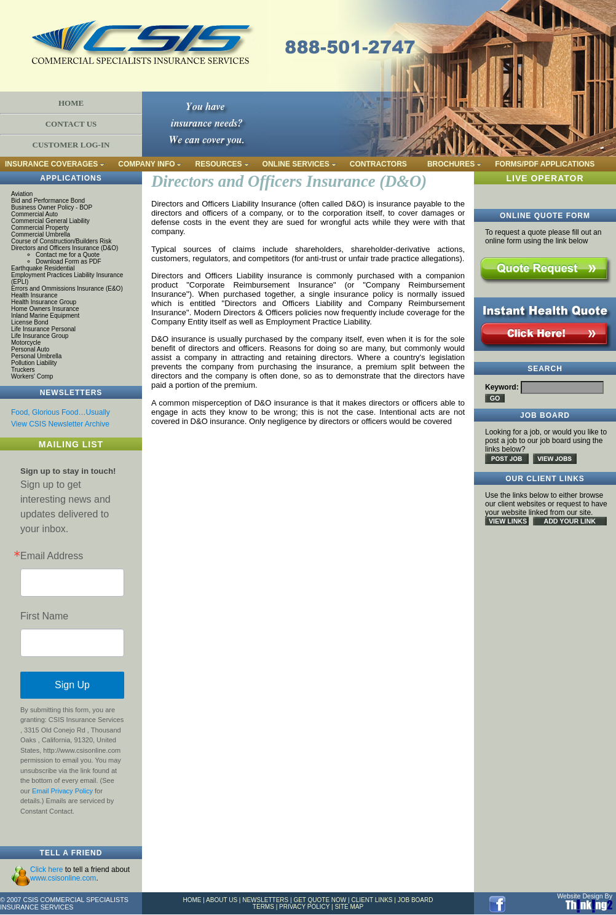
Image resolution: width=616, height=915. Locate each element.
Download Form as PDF (68, 261)
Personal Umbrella (36, 356)
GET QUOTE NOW (319, 900)
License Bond (30, 322)
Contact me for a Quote (68, 254)
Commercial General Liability (50, 221)
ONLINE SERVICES (296, 164)
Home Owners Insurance (45, 308)
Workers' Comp (32, 376)
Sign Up (72, 685)
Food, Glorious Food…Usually (60, 412)
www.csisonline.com (63, 878)
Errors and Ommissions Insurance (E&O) (67, 288)
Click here (46, 869)
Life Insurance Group (39, 335)
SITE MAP (348, 906)
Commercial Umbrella (40, 234)
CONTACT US (71, 123)
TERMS (263, 906)
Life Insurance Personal (43, 329)
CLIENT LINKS (371, 900)
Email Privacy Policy (62, 791)
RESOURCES (218, 164)
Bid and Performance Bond (48, 200)
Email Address (51, 556)
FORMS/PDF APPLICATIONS (544, 164)
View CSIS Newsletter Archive (60, 424)
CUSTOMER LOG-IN (71, 144)
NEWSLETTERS (265, 900)
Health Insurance (34, 295)
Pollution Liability (34, 362)
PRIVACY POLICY (304, 906)
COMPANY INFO (146, 164)
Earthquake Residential (42, 268)
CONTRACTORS (378, 164)
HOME (71, 103)
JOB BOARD (415, 900)
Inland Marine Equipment (45, 315)
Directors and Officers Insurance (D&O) (64, 248)
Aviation (22, 193)
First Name (44, 616)
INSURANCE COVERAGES (51, 164)
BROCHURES (451, 164)
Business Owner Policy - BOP (51, 207)
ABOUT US (221, 900)
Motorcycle (26, 342)
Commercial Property (40, 227)
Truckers (23, 369)
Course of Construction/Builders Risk (61, 241)
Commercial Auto (34, 214)
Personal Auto (30, 349)
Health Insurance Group (43, 302)
